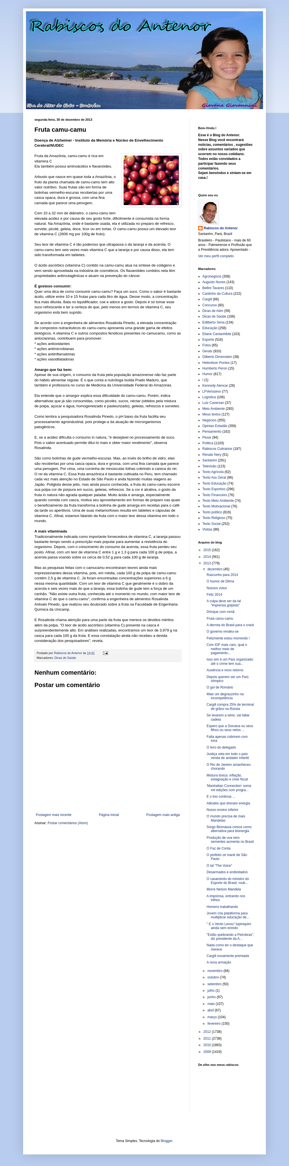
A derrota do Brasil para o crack (230, 625)
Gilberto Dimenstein (217, 357)
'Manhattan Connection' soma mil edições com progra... (229, 788)
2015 (207, 550)
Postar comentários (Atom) (68, 823)
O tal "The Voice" (219, 866)
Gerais (207, 351)
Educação (209, 328)
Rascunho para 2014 (222, 575)
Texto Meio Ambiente (218, 501)
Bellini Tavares (213, 288)
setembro (214, 984)
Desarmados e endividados (227, 872)
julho (211, 991)
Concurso (209, 305)
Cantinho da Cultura (217, 294)
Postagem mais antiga (163, 815)
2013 (207, 563)
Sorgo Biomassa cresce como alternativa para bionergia (229, 829)
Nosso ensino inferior (222, 810)
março (212, 1017)
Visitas (207, 529)
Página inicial (109, 815)
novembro (215, 971)
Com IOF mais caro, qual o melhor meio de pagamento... (227, 649)
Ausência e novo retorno (225, 670)
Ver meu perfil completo (216, 256)
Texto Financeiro (214, 495)
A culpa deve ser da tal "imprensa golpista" (224, 603)
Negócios (209, 420)
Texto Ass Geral (214, 477)
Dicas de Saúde (65, 657)
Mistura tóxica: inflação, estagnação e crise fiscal (227, 777)
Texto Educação (214, 483)
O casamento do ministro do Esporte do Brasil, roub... (228, 881)
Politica (207, 443)
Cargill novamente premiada (228, 956)
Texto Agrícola (213, 472)
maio (211, 1004)
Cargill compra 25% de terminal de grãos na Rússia (230, 706)
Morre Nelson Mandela (224, 889)
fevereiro (214, 1024)
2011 (207, 1038)
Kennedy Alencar (215, 386)
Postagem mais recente (53, 815)
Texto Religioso (213, 518)
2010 (207, 1045)
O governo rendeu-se (222, 631)
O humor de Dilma (220, 581)
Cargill (207, 299)
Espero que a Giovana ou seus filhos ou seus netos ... (230, 728)
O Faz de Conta (219, 848)
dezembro (215, 569)
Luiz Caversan (213, 403)
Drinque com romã (221, 612)
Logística (209, 397)
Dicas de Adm (212, 311)
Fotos (206, 345)
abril (211, 1010)
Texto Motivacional (216, 506)
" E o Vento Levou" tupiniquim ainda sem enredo (229, 926)
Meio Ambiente (213, 409)
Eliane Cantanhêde (216, 334)
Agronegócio (211, 276)
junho (212, 997)
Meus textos (211, 414)
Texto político (212, 512)
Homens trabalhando (222, 907)
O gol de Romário (220, 687)
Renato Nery (211, 455)
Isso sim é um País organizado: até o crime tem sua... (230, 661)
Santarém (209, 460)
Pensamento (211, 432)
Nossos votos (217, 588)
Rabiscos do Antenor (221, 228)
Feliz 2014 (214, 595)
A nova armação (219, 962)
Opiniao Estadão (214, 426)
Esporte (208, 340)
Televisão (209, 466)
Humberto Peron (214, 368)
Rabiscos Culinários (217, 449)
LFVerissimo (211, 391)
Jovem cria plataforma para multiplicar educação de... (228, 915)
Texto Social (211, 524)
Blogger (166, 1141)
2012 (207, 1032)
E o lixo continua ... (221, 796)
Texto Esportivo (213, 489)
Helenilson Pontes (216, 363)
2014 (207, 557)
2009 (207, 1052)
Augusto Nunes (213, 282)
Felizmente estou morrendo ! (228, 638)
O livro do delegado (221, 747)
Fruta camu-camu (220, 619)
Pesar (206, 437)
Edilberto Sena (213, 322)
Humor (207, 374)
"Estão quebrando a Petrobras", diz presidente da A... (230, 937)
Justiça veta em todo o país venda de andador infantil (228, 756)
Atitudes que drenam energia (228, 803)
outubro (213, 977)
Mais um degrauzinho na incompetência (225, 696)
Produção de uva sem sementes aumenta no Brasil (230, 840)
